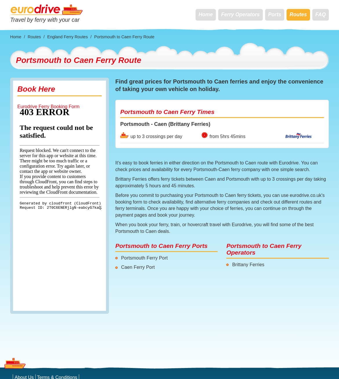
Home (205, 14)
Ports (274, 14)
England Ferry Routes (67, 37)
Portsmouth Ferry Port (144, 257)
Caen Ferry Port (138, 267)
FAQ (320, 14)
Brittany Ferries (248, 264)
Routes (298, 14)
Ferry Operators (240, 14)
